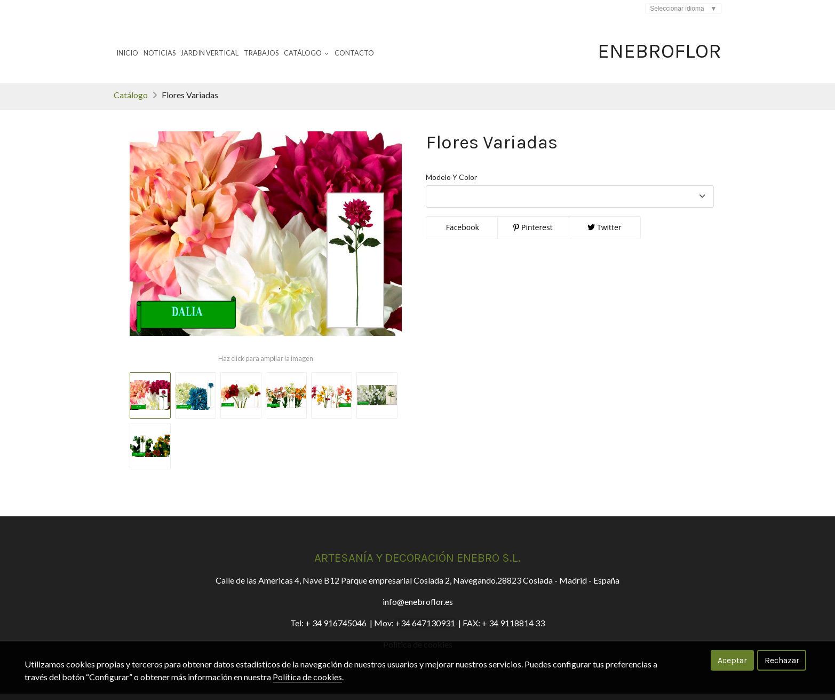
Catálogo (131, 101)
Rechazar (782, 660)
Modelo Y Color (451, 183)
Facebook (461, 234)
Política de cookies (307, 677)
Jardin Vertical (209, 53)
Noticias (160, 53)
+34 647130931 (425, 629)
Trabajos (261, 53)
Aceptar (732, 660)
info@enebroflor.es (418, 608)
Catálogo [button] (306, 53)
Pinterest (532, 234)
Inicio (127, 53)
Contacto (354, 53)
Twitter (604, 234)
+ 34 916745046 (336, 629)
